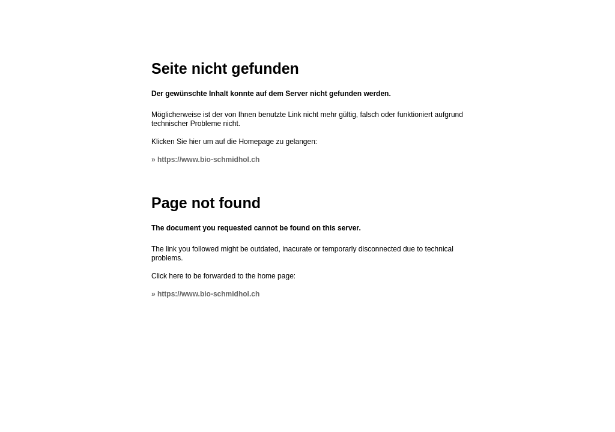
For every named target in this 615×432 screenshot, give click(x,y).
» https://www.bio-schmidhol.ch (205, 159)
